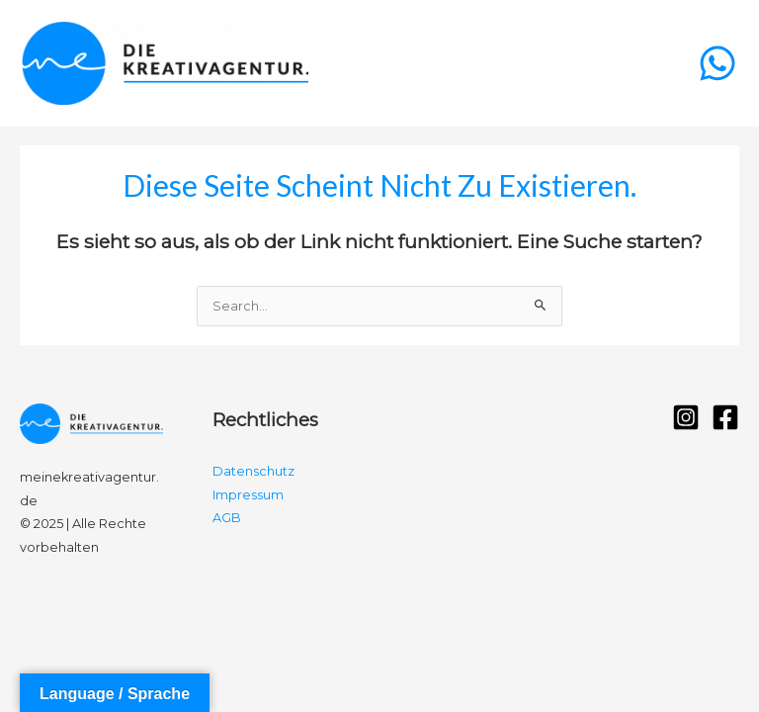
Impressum (248, 495)
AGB (226, 517)
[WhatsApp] (717, 63)
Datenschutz (253, 471)
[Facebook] (725, 417)
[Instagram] (686, 417)
